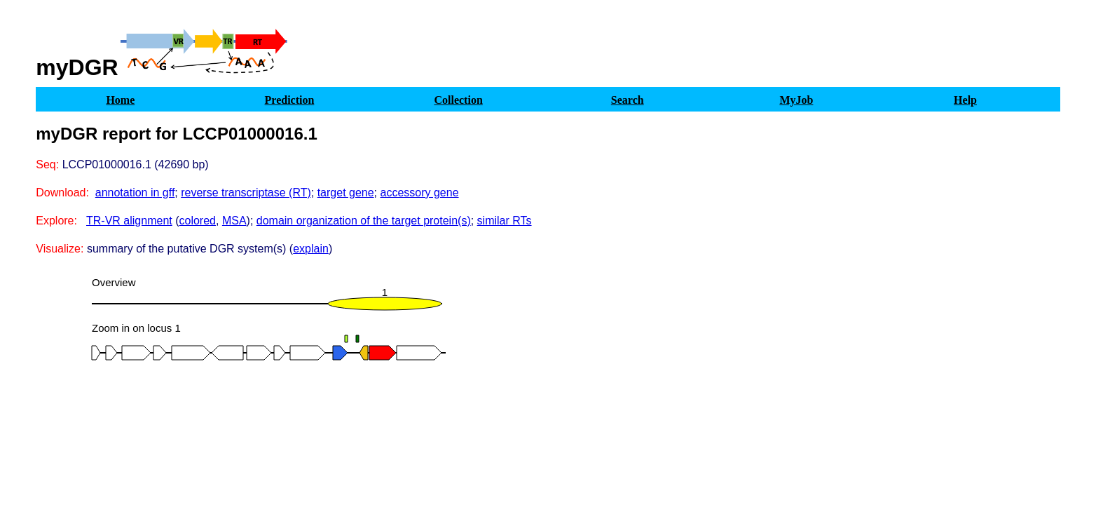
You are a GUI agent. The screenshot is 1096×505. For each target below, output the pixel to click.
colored (197, 221)
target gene (345, 192)
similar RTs (504, 221)
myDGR (77, 67)
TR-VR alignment (129, 221)
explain (311, 249)
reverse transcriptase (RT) (246, 192)
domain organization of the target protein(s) (363, 221)
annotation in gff (135, 192)
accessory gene (420, 192)
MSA (234, 221)
